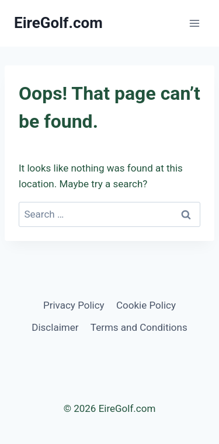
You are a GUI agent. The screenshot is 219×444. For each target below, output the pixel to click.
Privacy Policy (74, 305)
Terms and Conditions (139, 327)
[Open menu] (194, 23)
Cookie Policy (146, 305)
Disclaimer (55, 327)
